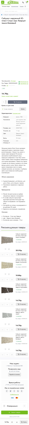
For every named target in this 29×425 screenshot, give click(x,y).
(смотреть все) (16, 113)
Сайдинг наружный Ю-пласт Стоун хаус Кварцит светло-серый (21, 311)
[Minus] (6, 103)
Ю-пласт (13, 81)
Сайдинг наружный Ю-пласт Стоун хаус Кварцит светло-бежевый (21, 336)
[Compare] (9, 249)
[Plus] (6, 101)
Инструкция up (24, 82)
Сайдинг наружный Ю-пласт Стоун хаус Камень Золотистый (21, 260)
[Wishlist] (5, 249)
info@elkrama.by (14, 394)
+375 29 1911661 (15, 371)
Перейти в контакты (14, 374)
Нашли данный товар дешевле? (10, 96)
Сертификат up (24, 84)
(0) (7, 85)
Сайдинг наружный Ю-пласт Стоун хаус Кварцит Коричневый (21, 285)
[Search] (3, 11)
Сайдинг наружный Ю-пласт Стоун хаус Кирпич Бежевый (21, 235)
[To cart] (22, 254)
